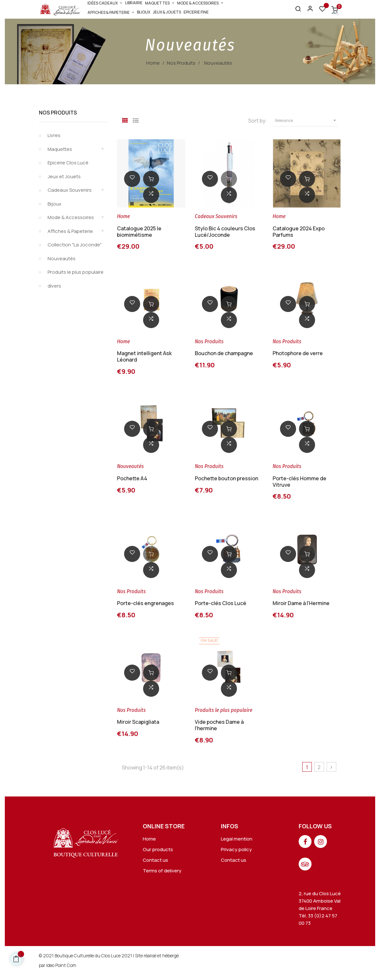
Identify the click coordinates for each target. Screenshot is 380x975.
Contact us (155, 860)
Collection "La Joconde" (75, 244)
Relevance (306, 120)
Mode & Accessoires (71, 217)
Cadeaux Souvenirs (70, 190)
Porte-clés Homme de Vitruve (299, 481)
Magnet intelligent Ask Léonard (144, 356)
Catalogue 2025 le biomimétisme (139, 231)
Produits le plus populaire (76, 272)
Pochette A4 (132, 478)
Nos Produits (58, 112)
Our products (158, 849)
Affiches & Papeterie (70, 231)
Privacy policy (236, 849)
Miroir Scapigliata (138, 721)
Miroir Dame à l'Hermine (301, 603)
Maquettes (60, 149)
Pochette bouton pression (226, 478)
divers (54, 285)
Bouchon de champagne (224, 353)
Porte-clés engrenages (145, 603)
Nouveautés (62, 258)
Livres (54, 135)
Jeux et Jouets (64, 176)
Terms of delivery (162, 870)
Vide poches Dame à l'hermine (219, 725)
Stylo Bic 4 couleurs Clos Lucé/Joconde (225, 231)
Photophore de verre (298, 353)
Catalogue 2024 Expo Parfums (299, 231)
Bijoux (54, 203)
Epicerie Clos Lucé (68, 162)
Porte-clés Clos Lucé (220, 603)
